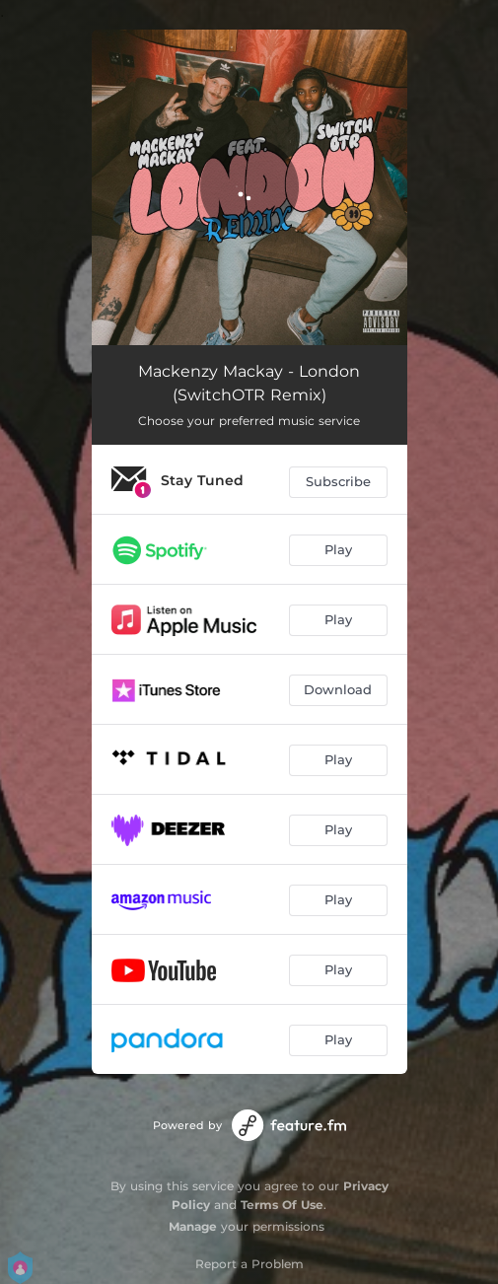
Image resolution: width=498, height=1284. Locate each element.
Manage (193, 1226)
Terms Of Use (282, 1204)
